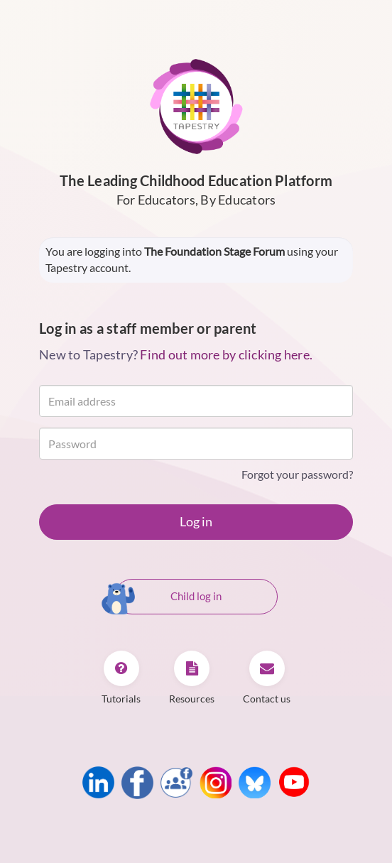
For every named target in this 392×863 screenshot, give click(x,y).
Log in (196, 521)
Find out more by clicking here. (226, 354)
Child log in (168, 597)
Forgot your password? (297, 474)
